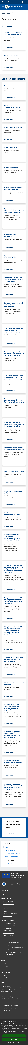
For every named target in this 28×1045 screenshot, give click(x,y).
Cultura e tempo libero (9, 926)
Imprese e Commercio (8, 930)
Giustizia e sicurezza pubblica (13, 945)
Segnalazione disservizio (9, 1008)
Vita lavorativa (7, 928)
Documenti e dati (7, 916)
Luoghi (5, 975)
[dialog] (14, 1032)
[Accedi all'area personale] (22, 2)
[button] (14, 1042)
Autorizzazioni (9, 955)
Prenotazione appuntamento (10, 1006)
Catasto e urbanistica (8, 933)
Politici (5, 911)
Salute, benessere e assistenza (14, 952)
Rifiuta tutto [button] (14, 1039)
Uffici (4, 906)
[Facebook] (3, 894)
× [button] (26, 1020)
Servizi (8, 13)
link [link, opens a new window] (6, 1032)
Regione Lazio (5, 2)
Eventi (5, 978)
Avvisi (4, 969)
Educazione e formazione (12, 942)
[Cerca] (25, 7)
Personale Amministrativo (10, 913)
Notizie (5, 964)
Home (3, 13)
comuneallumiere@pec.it (9, 997)
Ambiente (8, 950)
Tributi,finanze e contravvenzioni (14, 947)
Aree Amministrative (8, 904)
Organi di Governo (8, 901)
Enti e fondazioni (7, 909)
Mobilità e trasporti (8, 935)
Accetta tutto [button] (14, 1036)
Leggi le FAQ (6, 1010)
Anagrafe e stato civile (9, 923)
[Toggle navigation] (3, 6)
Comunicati (6, 966)
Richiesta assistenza (8, 1013)
